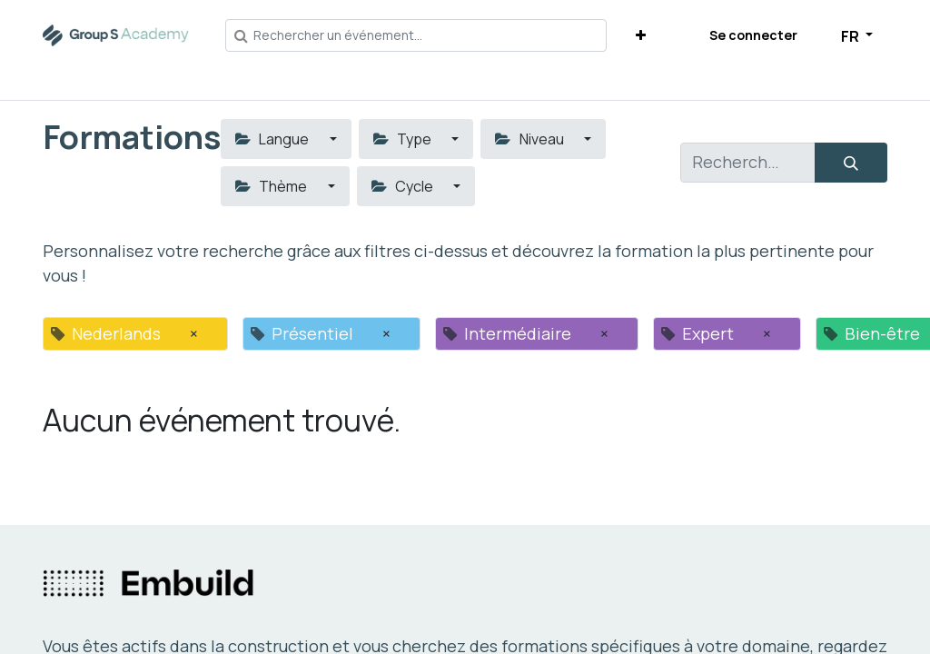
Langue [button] (273, 139)
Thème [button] (272, 186)
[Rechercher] (851, 163)
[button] (640, 35)
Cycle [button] (403, 186)
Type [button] (403, 139)
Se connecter (753, 35)
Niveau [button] (530, 139)
